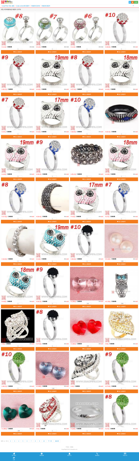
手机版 (67, 447)
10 (44, 441)
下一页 (50, 441)
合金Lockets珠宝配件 (22, 6)
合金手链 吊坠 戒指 (7, 6)
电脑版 (71, 447)
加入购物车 (17, 52)
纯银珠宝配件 (45, 6)
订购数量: (9, 47)
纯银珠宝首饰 (35, 6)
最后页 (57, 441)
